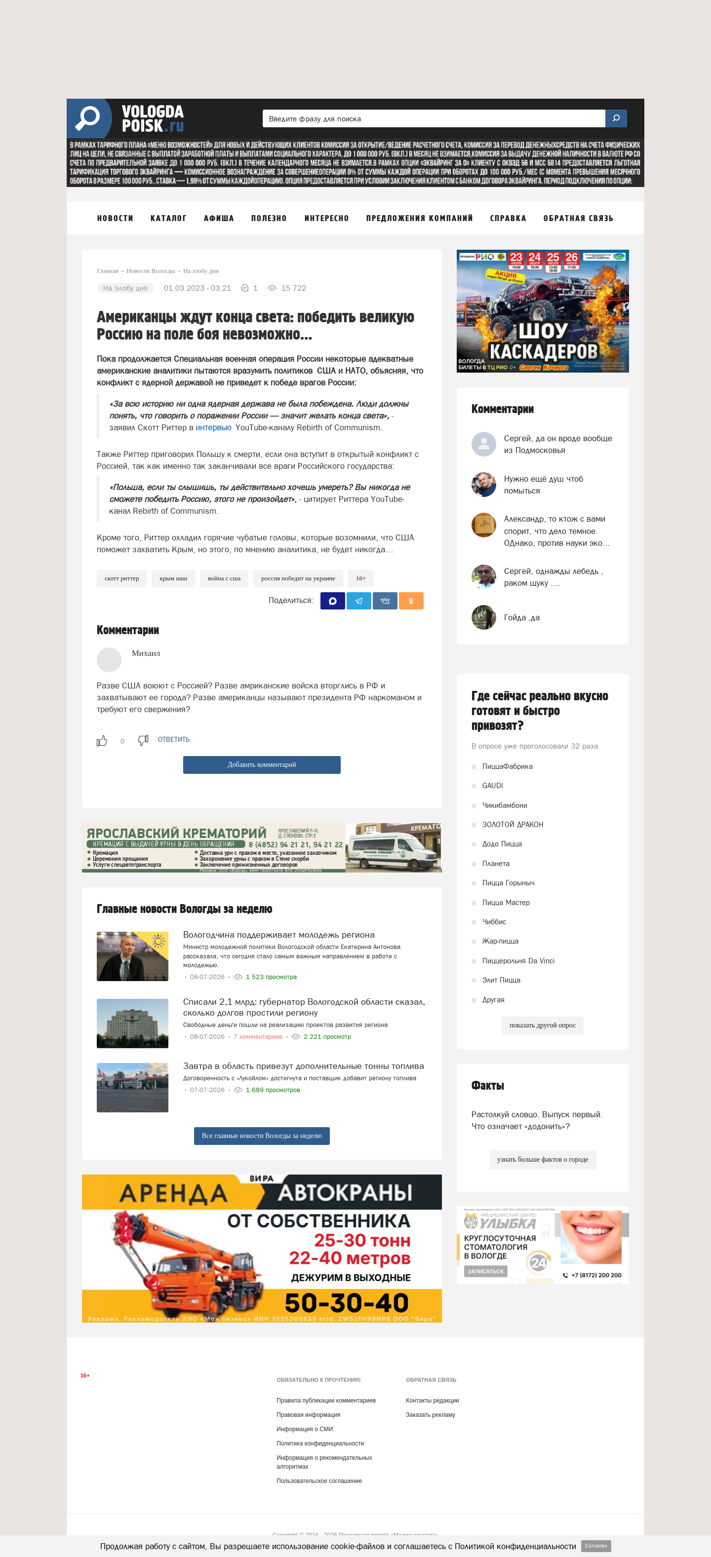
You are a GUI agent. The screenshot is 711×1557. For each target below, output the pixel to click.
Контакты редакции (432, 1400)
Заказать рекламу (430, 1414)
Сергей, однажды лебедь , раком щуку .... (553, 577)
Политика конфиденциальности (320, 1443)
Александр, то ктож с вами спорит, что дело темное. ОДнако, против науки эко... (557, 531)
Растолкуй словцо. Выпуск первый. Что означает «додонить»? (537, 1120)
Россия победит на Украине (298, 578)
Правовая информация (308, 1414)
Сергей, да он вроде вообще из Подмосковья (558, 444)
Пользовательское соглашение (319, 1481)
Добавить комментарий (262, 764)
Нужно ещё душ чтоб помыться (543, 484)
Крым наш (173, 578)
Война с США (224, 578)
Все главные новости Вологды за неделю (262, 1135)
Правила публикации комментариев (326, 1400)
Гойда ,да (522, 617)
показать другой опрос (543, 1025)
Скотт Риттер (122, 578)
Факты (488, 1086)
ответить (174, 739)
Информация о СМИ (304, 1429)
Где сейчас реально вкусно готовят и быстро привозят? (540, 711)
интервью (214, 427)
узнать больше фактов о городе (542, 1159)
